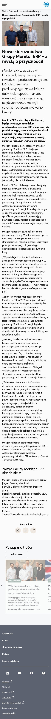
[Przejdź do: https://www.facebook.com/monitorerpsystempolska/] (31, 673)
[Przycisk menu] (4, 4)
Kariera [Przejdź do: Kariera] (5, 654)
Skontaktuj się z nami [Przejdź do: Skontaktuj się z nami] (12, 647)
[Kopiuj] (33, 530)
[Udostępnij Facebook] (18, 530)
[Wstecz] (2, 586)
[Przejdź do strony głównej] (46, 4)
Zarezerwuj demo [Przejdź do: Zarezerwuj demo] (10, 661)
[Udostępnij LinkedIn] (26, 530)
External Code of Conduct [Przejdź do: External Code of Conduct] (11, 702)
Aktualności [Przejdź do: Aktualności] (7, 633)
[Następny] (49, 586)
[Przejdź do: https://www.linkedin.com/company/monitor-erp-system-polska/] (7, 673)
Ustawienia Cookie (8, 713)
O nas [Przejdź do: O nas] (5, 640)
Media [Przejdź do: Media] (4, 687)
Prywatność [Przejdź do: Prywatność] (6, 692)
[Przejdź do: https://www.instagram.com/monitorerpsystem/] (43, 673)
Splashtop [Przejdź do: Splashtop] (5, 681)
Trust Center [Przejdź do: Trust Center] (6, 697)
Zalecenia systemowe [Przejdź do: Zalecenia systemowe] (9, 708)
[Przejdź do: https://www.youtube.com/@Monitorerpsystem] (19, 673)
